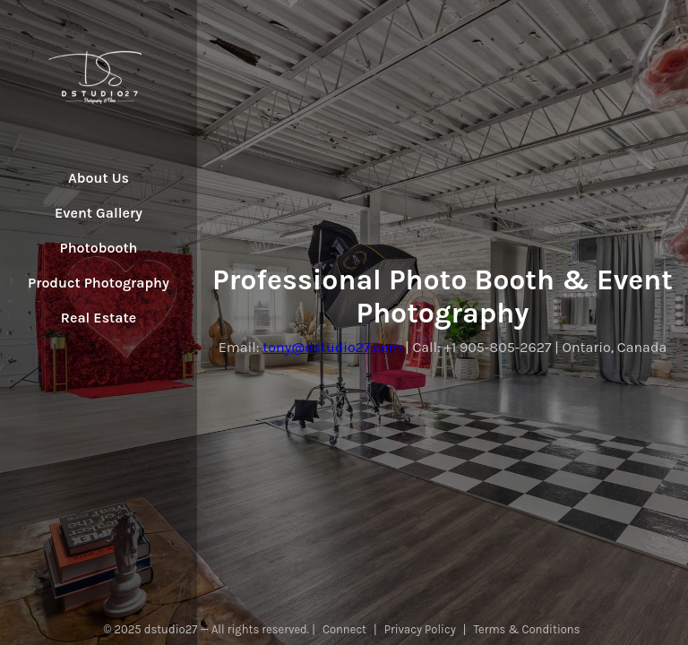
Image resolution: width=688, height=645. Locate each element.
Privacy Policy (420, 629)
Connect (344, 629)
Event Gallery (98, 212)
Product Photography (98, 282)
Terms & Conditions (527, 629)
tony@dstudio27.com (331, 347)
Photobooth (99, 247)
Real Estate (98, 317)
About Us (98, 177)
